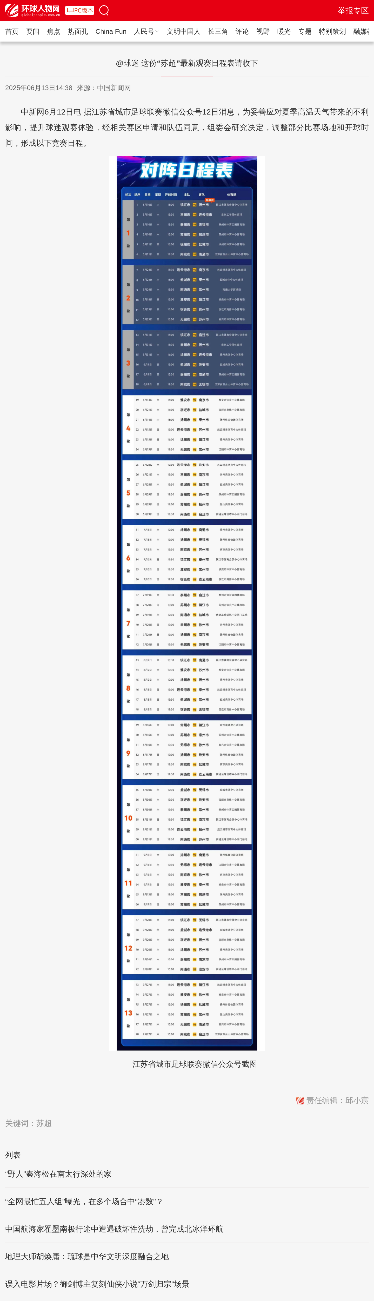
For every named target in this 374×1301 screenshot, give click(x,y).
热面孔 (78, 31)
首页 (12, 31)
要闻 (32, 31)
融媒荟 (363, 31)
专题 (305, 31)
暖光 (284, 31)
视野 (263, 31)
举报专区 (353, 10)
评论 (242, 31)
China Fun (110, 31)
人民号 (146, 31)
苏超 (44, 1123)
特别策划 (332, 31)
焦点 (54, 31)
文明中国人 (184, 31)
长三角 (218, 31)
